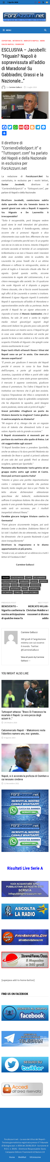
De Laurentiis (39, 577)
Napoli (5, 588)
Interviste (17, 40)
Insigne (14, 585)
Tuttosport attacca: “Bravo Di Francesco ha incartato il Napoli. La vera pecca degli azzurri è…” (23, 715)
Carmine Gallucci (15, 87)
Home (12, 1157)
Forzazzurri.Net (10, 581)
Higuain (6, 585)
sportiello (34, 588)
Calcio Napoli (17, 577)
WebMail (22, 1157)
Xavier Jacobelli (30, 592)
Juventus (24, 585)
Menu (7, 30)
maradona (35, 585)
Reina (24, 588)
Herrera (43, 581)
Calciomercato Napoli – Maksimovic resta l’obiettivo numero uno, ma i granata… (23, 732)
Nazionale (15, 588)
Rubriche (19, 44)
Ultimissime (35, 1157)
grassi (34, 581)
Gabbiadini (24, 581)
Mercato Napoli (31, 40)
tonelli (18, 592)
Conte (28, 577)
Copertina (6, 40)
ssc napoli (7, 592)
